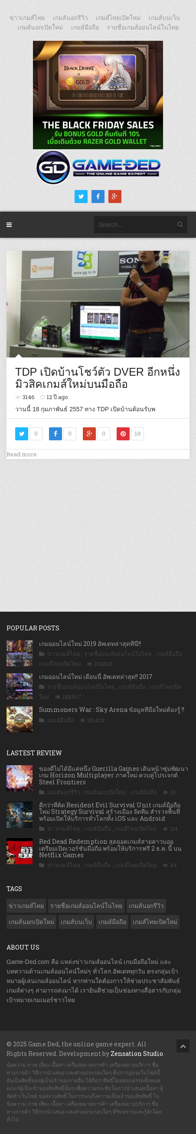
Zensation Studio (137, 1053)
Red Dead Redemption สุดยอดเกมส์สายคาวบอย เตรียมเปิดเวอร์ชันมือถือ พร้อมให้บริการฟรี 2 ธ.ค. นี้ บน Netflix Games (110, 848)
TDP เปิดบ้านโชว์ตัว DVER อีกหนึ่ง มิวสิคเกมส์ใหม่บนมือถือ (97, 378)
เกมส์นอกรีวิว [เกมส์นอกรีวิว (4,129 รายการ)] (146, 905)
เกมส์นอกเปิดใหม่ (40, 27)
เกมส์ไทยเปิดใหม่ (118, 17)
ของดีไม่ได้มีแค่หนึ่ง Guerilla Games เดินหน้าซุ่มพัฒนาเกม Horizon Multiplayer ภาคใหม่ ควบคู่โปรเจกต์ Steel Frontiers (113, 775)
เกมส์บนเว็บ (164, 17)
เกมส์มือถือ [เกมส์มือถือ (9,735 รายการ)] (112, 921)
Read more (22, 454)
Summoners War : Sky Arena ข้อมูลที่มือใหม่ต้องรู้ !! (111, 709)
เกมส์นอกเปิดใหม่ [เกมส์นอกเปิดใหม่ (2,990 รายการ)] (31, 921)
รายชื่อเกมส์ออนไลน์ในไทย (143, 27)
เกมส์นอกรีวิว (70, 17)
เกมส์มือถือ (85, 27)
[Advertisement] (98, 526)
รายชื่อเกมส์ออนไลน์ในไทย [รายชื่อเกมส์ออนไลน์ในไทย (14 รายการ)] (86, 905)
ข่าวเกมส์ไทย (27, 17)
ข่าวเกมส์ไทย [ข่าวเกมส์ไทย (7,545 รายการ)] (26, 905)
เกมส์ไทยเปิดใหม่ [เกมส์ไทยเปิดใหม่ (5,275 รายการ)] (155, 921)
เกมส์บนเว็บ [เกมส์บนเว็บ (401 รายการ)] (76, 921)
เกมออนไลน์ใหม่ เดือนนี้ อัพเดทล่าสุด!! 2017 (96, 676)
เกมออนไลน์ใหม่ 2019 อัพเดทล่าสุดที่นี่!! (90, 643)
